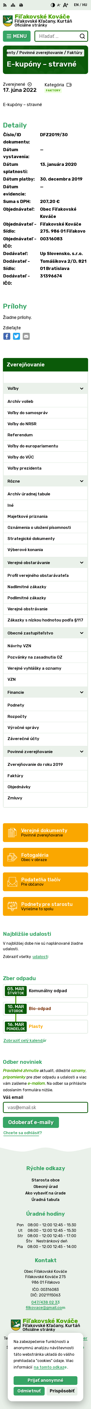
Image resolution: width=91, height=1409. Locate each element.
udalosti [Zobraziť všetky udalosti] (40, 956)
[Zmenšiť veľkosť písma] (58, 5)
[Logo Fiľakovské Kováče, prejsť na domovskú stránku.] (45, 21)
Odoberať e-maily (31, 1122)
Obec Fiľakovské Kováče (61, 1347)
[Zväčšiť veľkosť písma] (65, 5)
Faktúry (53, 90)
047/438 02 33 (45, 1302)
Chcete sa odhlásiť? (22, 1133)
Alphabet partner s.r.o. (64, 1340)
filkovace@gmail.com (45, 1307)
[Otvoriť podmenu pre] (81, 388)
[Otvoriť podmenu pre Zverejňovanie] (81, 377)
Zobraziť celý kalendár (25, 1040)
